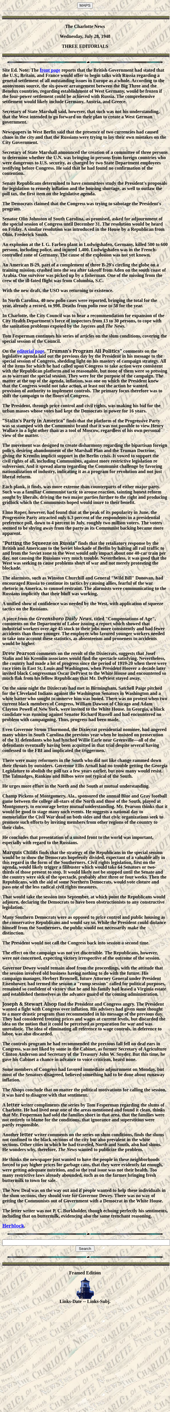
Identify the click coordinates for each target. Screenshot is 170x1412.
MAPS (85, 5)
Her (6, 1226)
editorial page (30, 351)
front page (50, 70)
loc (17, 1226)
